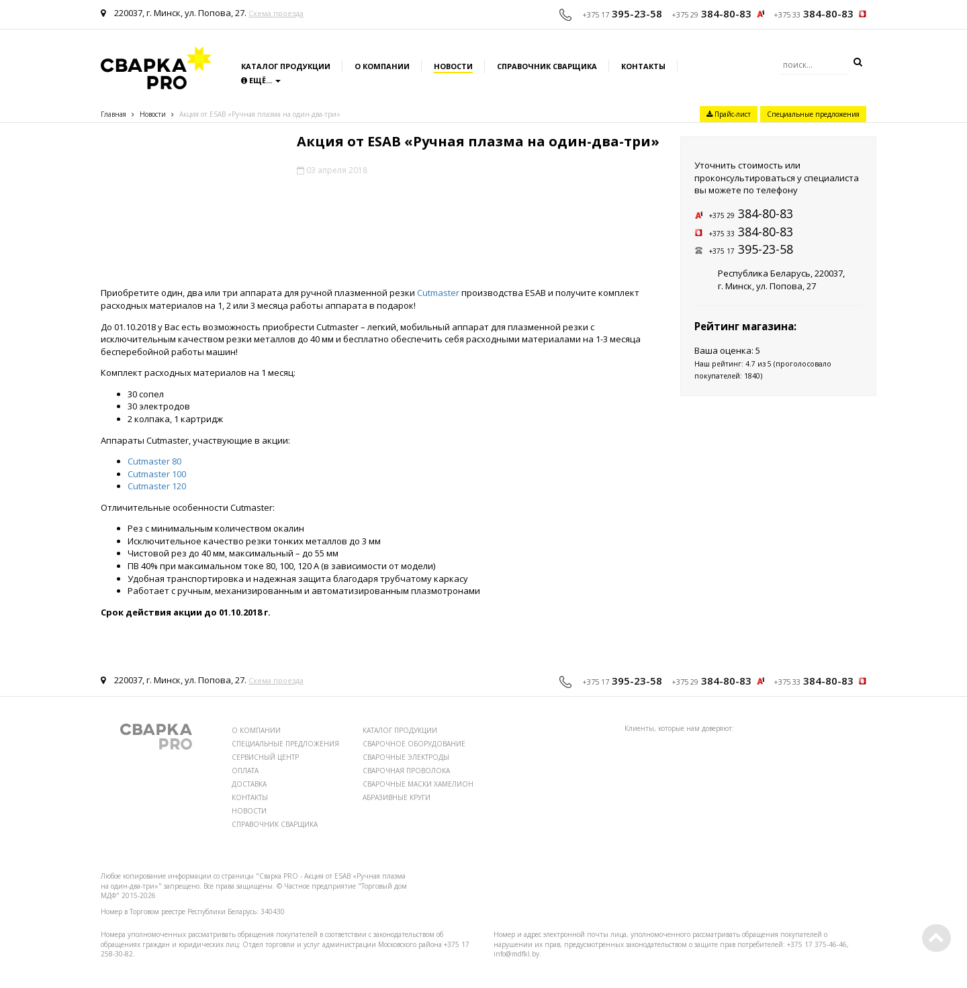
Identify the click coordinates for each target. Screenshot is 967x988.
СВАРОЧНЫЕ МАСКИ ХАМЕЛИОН (418, 784)
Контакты (643, 66)
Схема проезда (276, 13)
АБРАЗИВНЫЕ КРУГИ (396, 797)
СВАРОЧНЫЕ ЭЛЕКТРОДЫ (406, 757)
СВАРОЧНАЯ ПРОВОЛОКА (406, 770)
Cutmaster (438, 293)
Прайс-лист (728, 114)
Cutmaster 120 (157, 486)
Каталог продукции (285, 66)
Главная (113, 114)
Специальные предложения (813, 114)
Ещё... (261, 80)
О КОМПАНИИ (256, 730)
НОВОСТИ (249, 811)
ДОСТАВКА (249, 784)
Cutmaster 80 (154, 461)
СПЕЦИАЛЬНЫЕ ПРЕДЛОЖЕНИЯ (285, 743)
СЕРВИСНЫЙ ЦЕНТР (265, 757)
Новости (453, 66)
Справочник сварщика (547, 66)
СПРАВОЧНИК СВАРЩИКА (275, 824)
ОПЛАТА (245, 770)
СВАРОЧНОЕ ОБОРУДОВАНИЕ (414, 743)
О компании (382, 66)
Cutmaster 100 (157, 474)
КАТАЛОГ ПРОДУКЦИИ (400, 730)
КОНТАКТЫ (250, 797)
